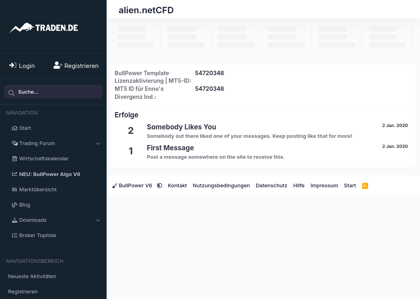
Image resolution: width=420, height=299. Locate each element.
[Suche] (53, 91)
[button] (98, 143)
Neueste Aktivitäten (32, 276)
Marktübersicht (38, 189)
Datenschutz (271, 185)
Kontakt (177, 185)
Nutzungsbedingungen (221, 185)
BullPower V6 (133, 185)
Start (25, 128)
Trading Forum (37, 143)
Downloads (33, 220)
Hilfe (299, 185)
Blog (24, 204)
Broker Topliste (37, 235)
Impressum (324, 185)
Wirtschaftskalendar (44, 158)
